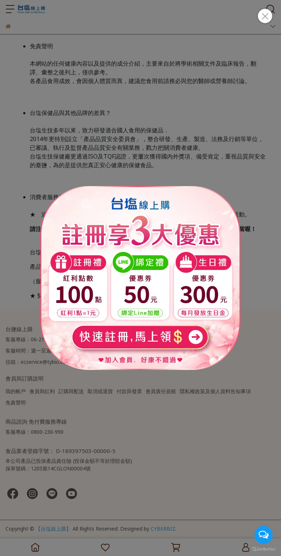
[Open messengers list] (263, 535)
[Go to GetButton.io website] (263, 549)
